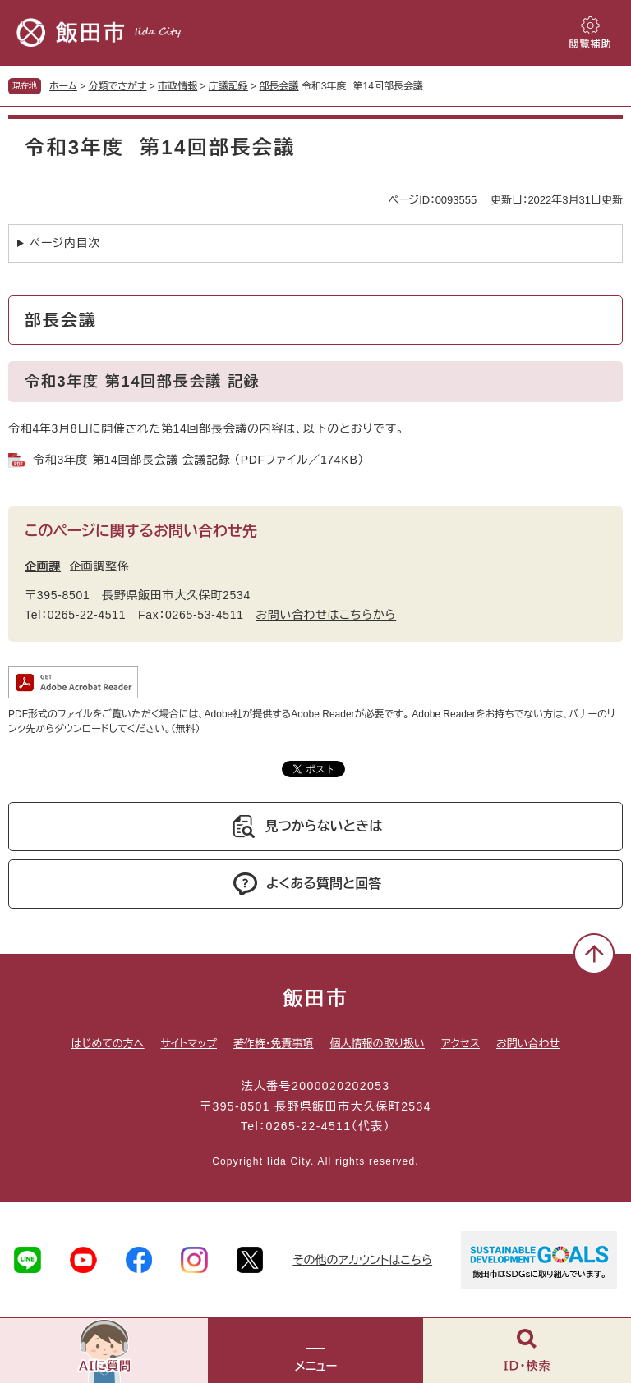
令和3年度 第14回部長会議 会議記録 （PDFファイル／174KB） (198, 459)
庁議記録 (228, 86)
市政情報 (177, 86)
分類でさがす (118, 86)
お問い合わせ (528, 1043)
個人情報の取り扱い (376, 1043)
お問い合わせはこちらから (326, 614)
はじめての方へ (108, 1043)
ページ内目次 (65, 243)
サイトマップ (189, 1043)
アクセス (460, 1043)
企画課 (43, 566)
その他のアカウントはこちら (362, 1259)
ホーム (63, 86)
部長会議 (279, 86)
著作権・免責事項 (273, 1043)
